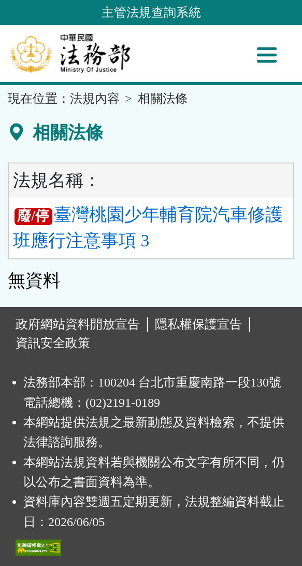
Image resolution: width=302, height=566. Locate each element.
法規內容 (95, 98)
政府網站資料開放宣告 (78, 324)
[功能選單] (266, 55)
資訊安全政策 (53, 343)
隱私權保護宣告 (198, 324)
